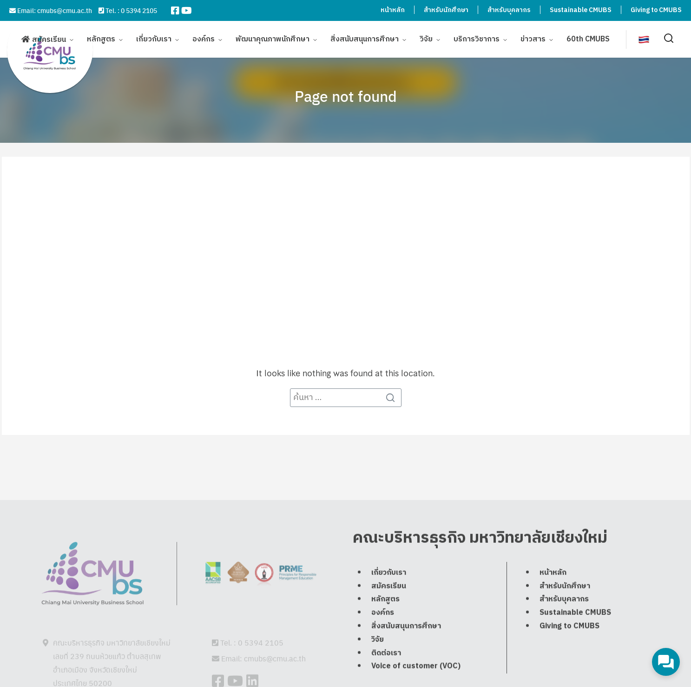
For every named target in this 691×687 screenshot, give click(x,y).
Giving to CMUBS (656, 10)
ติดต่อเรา (386, 675)
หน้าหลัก (393, 10)
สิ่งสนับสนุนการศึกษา (364, 38)
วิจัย (426, 38)
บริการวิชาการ (477, 38)
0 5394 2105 (139, 10)
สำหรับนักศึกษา (446, 10)
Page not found (346, 96)
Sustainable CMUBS (581, 10)
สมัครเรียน (49, 39)
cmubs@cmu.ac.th (64, 10)
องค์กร (203, 38)
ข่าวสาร (533, 38)
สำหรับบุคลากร (509, 10)
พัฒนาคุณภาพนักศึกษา (272, 38)
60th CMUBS (588, 38)
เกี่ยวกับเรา (153, 38)
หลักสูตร (101, 38)
